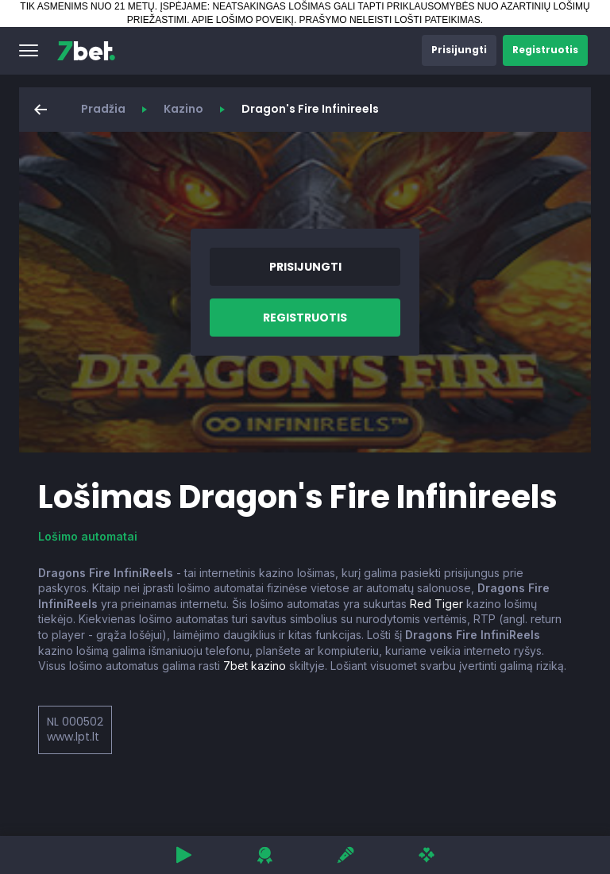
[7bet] (86, 50)
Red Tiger (436, 603)
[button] (28, 50)
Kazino (183, 109)
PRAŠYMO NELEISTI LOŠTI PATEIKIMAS (390, 19)
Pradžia (103, 109)
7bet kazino (254, 665)
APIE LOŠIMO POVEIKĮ (242, 19)
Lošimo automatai (87, 536)
